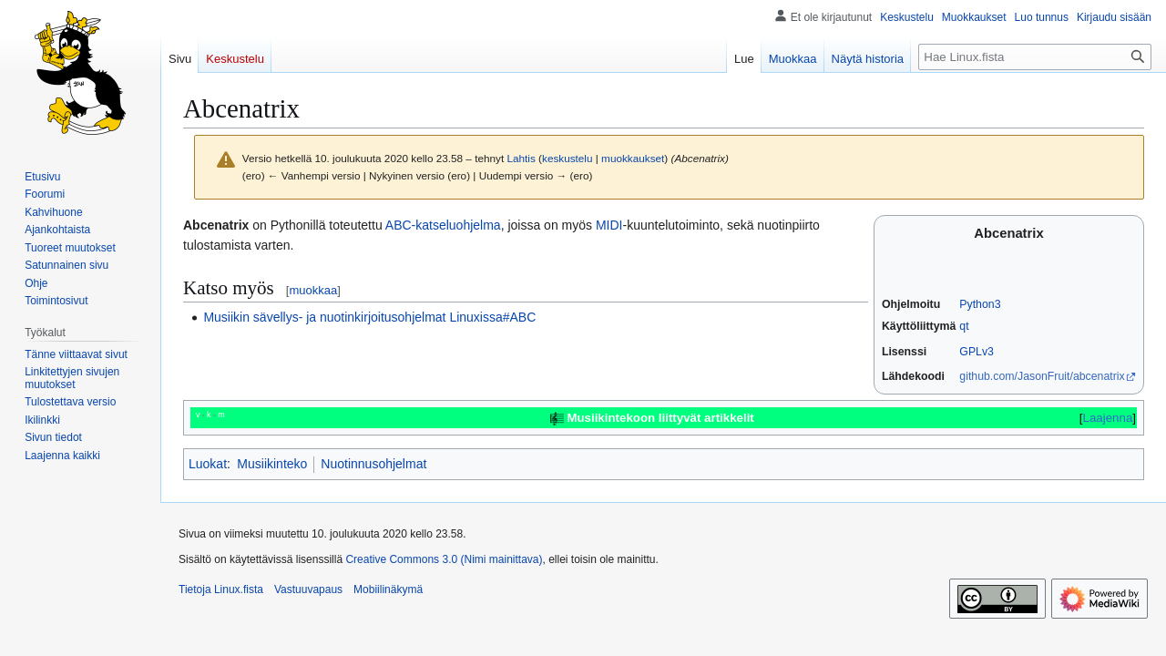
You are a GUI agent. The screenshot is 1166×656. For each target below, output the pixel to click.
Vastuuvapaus (308, 589)
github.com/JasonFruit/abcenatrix (1041, 376)
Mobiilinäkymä (388, 589)
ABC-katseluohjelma (443, 225)
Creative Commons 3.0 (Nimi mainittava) (443, 559)
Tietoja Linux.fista (221, 589)
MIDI (609, 225)
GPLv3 (976, 351)
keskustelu (567, 158)
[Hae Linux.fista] (1034, 57)
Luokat (208, 463)
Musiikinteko (272, 463)
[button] (62, 455)
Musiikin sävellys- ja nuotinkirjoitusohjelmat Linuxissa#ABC (369, 317)
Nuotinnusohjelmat (373, 463)
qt (963, 326)
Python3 (979, 304)
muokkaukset (632, 158)
